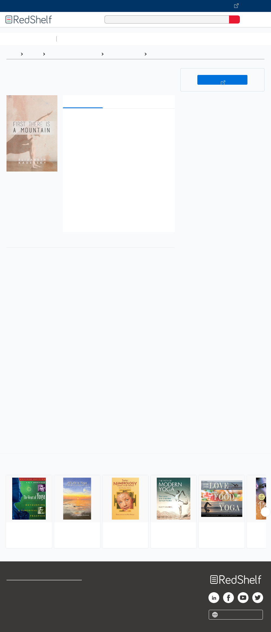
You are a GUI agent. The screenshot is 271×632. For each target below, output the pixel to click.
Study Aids (73, 38)
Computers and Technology (154, 38)
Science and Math (106, 38)
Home (12, 54)
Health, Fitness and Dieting (73, 54)
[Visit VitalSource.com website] (135, 6)
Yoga (154, 54)
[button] (118, 121)
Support (13, 598)
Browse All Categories (28, 38)
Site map (14, 622)
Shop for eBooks (22, 586)
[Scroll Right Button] (265, 512)
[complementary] (135, 501)
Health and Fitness (124, 54)
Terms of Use (69, 586)
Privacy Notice (20, 610)
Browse (32, 54)
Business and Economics (210, 38)
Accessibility (69, 610)
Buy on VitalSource (222, 80)
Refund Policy (70, 598)
